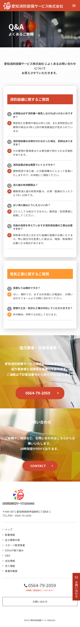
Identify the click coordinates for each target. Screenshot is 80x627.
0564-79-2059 (37, 392)
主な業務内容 (12, 540)
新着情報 (10, 535)
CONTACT (38, 466)
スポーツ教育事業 (15, 545)
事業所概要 (11, 571)
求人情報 (10, 566)
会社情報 (10, 560)
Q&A (7, 555)
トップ (8, 529)
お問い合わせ (40, 601)
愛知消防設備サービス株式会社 (24, 63)
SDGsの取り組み (14, 550)
